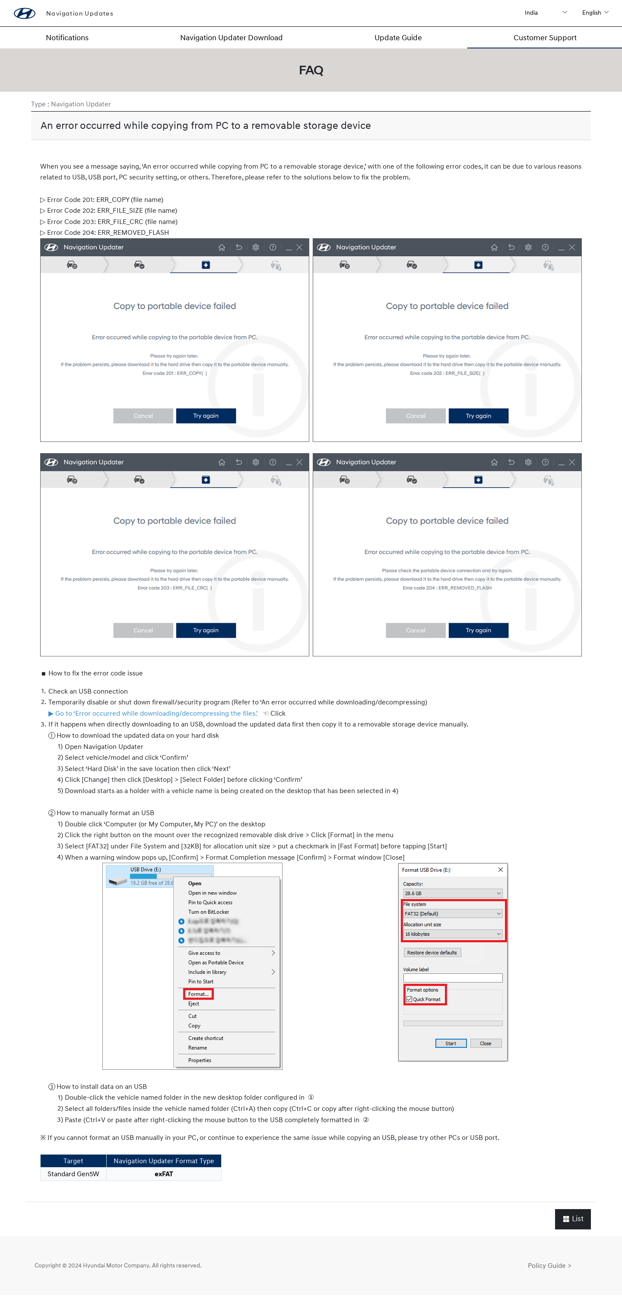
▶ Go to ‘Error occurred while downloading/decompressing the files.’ (152, 714)
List (573, 1220)
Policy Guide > (549, 1266)
